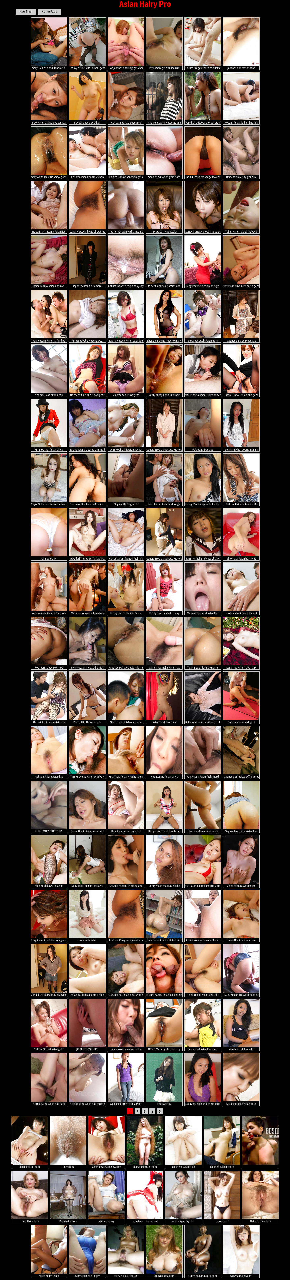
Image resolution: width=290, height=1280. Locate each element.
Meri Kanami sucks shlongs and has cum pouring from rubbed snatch (164, 479)
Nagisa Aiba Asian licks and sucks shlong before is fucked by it (241, 588)
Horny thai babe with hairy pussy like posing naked (164, 588)
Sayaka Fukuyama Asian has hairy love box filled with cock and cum (241, 807)
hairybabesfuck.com (145, 1142)
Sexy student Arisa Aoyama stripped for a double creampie (126, 697)
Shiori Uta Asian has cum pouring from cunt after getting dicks (241, 916)
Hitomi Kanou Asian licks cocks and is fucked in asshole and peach (164, 970)
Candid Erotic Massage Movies (203, 152)
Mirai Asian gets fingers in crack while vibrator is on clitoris (126, 807)
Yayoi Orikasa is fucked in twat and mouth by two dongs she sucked (49, 479)
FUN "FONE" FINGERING (49, 807)
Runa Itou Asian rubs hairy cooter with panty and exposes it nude (241, 643)
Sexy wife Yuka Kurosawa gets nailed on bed (241, 261)
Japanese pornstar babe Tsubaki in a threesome (241, 43)
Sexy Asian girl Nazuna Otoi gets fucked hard (164, 43)
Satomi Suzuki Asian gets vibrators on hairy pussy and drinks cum (49, 1025)
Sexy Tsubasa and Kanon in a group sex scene (49, 43)
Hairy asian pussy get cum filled (241, 152)
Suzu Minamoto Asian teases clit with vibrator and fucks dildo (241, 970)
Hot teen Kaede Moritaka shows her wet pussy (49, 643)
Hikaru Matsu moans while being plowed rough (203, 807)
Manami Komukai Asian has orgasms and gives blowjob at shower (203, 588)
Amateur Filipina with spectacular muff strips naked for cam (241, 1025)
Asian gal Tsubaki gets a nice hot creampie (87, 970)
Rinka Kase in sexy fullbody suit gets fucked (203, 697)
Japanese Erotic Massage (241, 316)
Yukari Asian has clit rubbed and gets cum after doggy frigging (241, 207)
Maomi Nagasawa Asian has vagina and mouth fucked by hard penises (87, 588)
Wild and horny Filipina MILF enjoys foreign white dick (126, 1079)
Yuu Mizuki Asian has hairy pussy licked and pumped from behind (203, 1025)
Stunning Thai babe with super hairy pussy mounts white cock (87, 479)
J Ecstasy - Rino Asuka (164, 207)
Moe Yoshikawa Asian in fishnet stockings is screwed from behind (49, 861)
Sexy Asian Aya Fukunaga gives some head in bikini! (49, 916)
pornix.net (222, 1197)
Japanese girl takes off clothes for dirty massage (241, 752)
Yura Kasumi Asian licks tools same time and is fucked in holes (49, 588)
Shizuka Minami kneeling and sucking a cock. (126, 861)
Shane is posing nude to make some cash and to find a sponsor (164, 316)
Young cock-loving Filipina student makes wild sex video (203, 643)
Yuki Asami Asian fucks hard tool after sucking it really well (203, 752)
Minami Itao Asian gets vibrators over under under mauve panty (126, 370)
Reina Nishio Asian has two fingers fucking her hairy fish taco (49, 261)
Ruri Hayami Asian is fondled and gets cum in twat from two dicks (49, 316)
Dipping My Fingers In (126, 479)
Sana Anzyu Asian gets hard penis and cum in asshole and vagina (164, 152)
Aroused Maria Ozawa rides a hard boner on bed (126, 643)
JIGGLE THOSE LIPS (87, 1025)
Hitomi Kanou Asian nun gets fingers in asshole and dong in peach (241, 370)
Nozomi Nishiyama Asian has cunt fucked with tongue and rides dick (49, 207)
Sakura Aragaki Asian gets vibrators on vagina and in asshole (203, 316)
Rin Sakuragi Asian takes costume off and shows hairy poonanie (49, 425)
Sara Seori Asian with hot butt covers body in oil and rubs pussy (164, 916)
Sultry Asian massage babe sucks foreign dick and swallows (164, 861)
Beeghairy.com (68, 1197)
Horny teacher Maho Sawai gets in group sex (126, 588)
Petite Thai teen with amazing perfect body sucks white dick (126, 207)
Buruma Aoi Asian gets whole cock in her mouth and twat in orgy (126, 970)
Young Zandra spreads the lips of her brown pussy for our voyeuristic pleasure (203, 479)
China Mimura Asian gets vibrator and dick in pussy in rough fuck (241, 861)
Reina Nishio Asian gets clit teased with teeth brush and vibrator (203, 970)
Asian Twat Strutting (164, 697)
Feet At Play (164, 1079)
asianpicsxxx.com (29, 1142)
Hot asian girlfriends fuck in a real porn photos (126, 534)
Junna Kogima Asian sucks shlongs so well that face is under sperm (126, 1025)
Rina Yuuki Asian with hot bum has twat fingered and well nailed (126, 752)
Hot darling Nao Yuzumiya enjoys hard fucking (126, 98)
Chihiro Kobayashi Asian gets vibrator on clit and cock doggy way (126, 152)
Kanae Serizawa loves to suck (203, 207)
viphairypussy (106, 1197)
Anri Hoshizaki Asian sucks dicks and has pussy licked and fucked (126, 425)
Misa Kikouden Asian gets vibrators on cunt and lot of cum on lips (241, 1079)
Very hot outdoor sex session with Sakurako (203, 98)
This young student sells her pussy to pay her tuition (164, 807)
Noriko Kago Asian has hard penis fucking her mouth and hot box (49, 1079)
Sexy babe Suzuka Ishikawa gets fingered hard (87, 861)
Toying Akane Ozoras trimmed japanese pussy (87, 425)
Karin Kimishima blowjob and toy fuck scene (203, 534)
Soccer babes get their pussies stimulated (87, 98)
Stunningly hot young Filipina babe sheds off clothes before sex (241, 425)
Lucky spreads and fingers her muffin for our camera (203, 1079)
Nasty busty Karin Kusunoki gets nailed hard (164, 370)
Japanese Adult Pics (183, 1142)
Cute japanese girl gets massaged (241, 697)
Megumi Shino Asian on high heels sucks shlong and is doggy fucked (203, 261)
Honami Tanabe (87, 916)
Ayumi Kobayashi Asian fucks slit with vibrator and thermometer (203, 916)
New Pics (25, 12)
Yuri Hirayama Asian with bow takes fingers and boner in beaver (87, 752)
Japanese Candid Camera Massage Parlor (87, 261)
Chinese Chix (49, 534)
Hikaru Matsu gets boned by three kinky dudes (164, 1025)
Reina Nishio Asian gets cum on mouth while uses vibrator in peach (87, 807)
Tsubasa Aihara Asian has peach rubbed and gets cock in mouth (49, 752)
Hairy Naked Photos (126, 1251)
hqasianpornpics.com (145, 1197)
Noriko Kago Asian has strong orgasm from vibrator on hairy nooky (87, 1079)
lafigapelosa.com (164, 1251)
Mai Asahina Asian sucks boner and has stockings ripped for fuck (203, 370)
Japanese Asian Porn (222, 1142)
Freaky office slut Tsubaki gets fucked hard (87, 43)
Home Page (49, 12)
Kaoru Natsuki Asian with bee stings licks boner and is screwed (126, 316)
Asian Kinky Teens (49, 1251)
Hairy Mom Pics (29, 1197)
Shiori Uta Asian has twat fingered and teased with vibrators (241, 534)
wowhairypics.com (241, 1251)
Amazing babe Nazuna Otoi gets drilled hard (87, 316)
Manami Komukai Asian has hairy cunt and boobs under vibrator (164, 643)
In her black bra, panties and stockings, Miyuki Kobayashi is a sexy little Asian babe (164, 261)
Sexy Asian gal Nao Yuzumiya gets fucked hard (49, 98)
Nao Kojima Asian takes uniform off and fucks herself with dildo (164, 752)
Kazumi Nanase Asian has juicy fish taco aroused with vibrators (126, 261)
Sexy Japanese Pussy (87, 1251)
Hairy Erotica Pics (260, 1197)
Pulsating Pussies (203, 425)
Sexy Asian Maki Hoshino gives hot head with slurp (49, 152)
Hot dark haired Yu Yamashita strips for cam (87, 534)
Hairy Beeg (68, 1142)
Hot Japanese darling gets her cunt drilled (126, 43)
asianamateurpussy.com (106, 1142)
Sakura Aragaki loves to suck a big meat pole (203, 43)
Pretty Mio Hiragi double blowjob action (87, 697)
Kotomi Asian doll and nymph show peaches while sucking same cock (241, 98)
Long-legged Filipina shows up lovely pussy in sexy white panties (87, 207)
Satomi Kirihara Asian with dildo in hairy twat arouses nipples (241, 479)
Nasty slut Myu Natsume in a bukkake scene (164, 98)
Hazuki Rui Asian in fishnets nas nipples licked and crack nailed (49, 697)
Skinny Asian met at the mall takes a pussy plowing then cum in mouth (87, 643)
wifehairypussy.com (183, 1197)
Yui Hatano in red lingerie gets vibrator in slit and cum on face (203, 861)
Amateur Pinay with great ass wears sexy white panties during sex (126, 916)
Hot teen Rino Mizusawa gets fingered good (87, 370)
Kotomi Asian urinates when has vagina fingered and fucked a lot (87, 152)
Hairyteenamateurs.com (203, 1251)
